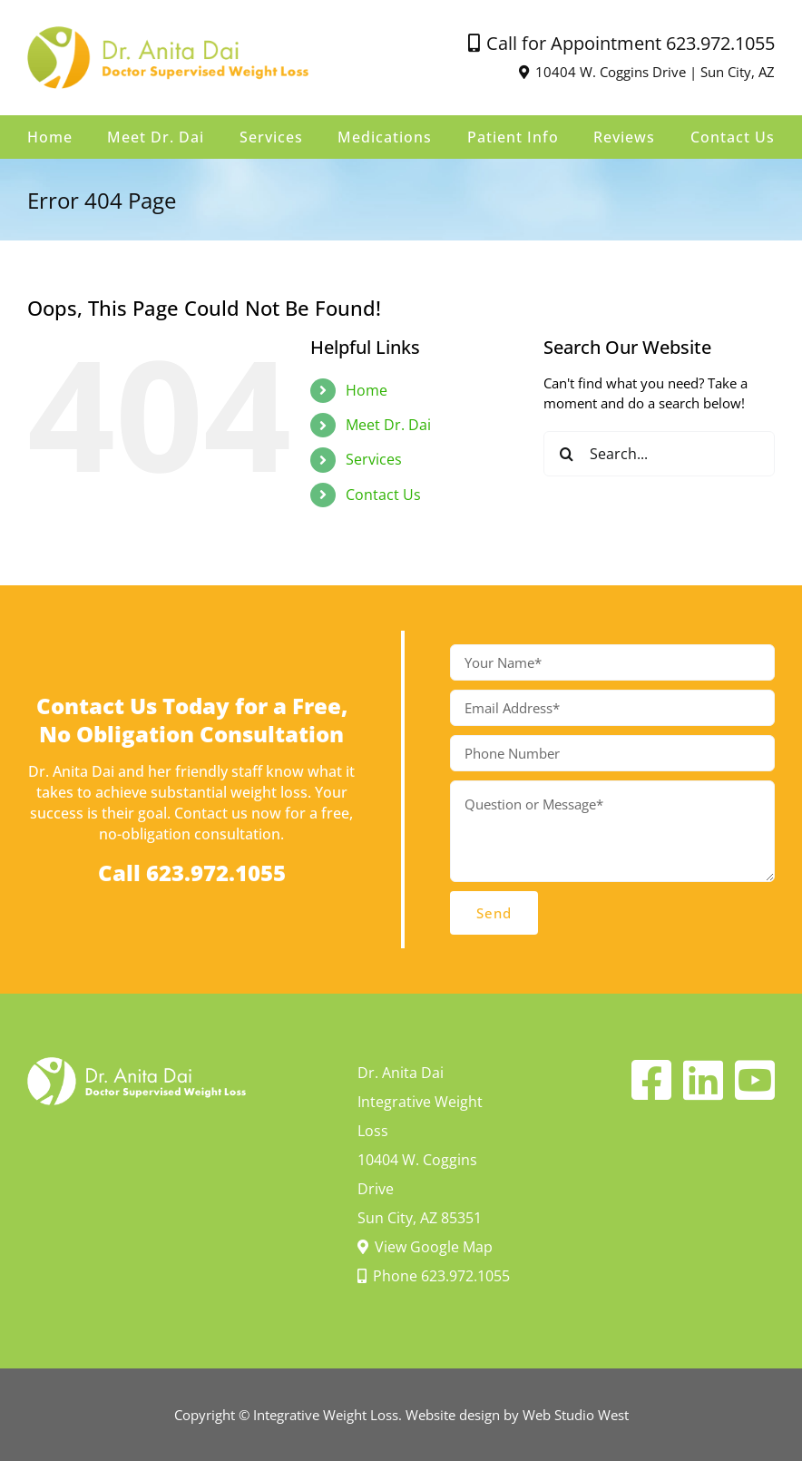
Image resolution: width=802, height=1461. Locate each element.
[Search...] (659, 453)
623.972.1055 (720, 43)
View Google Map (425, 1247)
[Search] (566, 453)
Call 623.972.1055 (192, 872)
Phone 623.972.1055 (433, 1276)
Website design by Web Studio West (517, 1415)
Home (366, 390)
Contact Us (383, 495)
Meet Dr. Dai (388, 425)
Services (374, 459)
